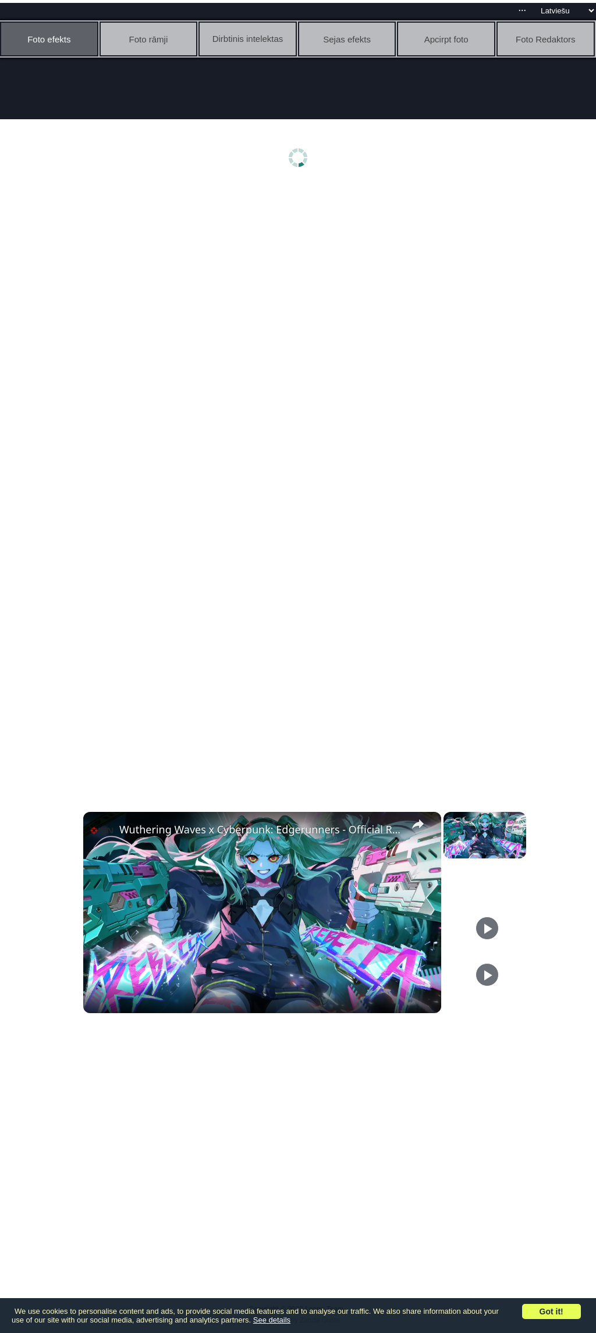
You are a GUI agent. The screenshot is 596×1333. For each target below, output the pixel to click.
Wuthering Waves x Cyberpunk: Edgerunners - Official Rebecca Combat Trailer (260, 829)
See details (271, 1320)
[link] (101, 830)
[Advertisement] (301, 277)
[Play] (487, 928)
